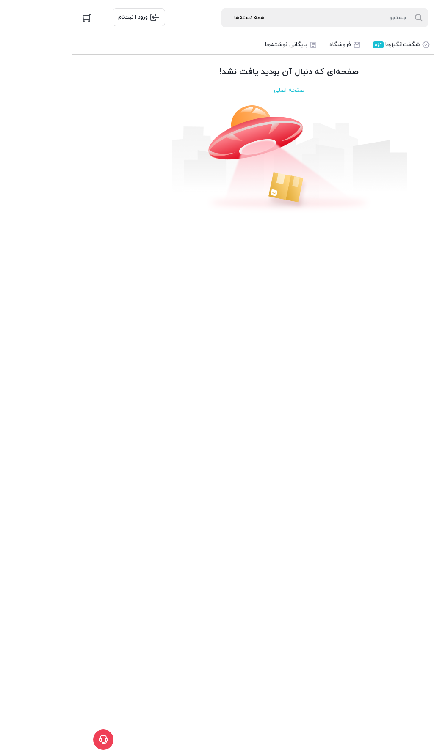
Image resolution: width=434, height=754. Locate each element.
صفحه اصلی (217, 90)
